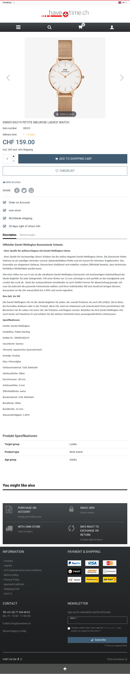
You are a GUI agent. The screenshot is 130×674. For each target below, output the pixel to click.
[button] (17, 190)
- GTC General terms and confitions (22, 570)
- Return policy (10, 574)
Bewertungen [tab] (27, 234)
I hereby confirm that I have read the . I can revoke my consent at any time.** (96, 629)
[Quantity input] (7, 158)
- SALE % (7, 593)
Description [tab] (9, 234)
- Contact (8, 560)
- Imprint (7, 565)
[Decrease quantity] (13, 161)
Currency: (9, 2)
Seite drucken (12, 182)
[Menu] (18, 27)
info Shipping (25, 149)
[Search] (49, 28)
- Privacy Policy (11, 579)
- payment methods (13, 584)
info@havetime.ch (21, 623)
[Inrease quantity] (13, 156)
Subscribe (98, 639)
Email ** (73, 618)
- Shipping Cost (11, 589)
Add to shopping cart (73, 158)
